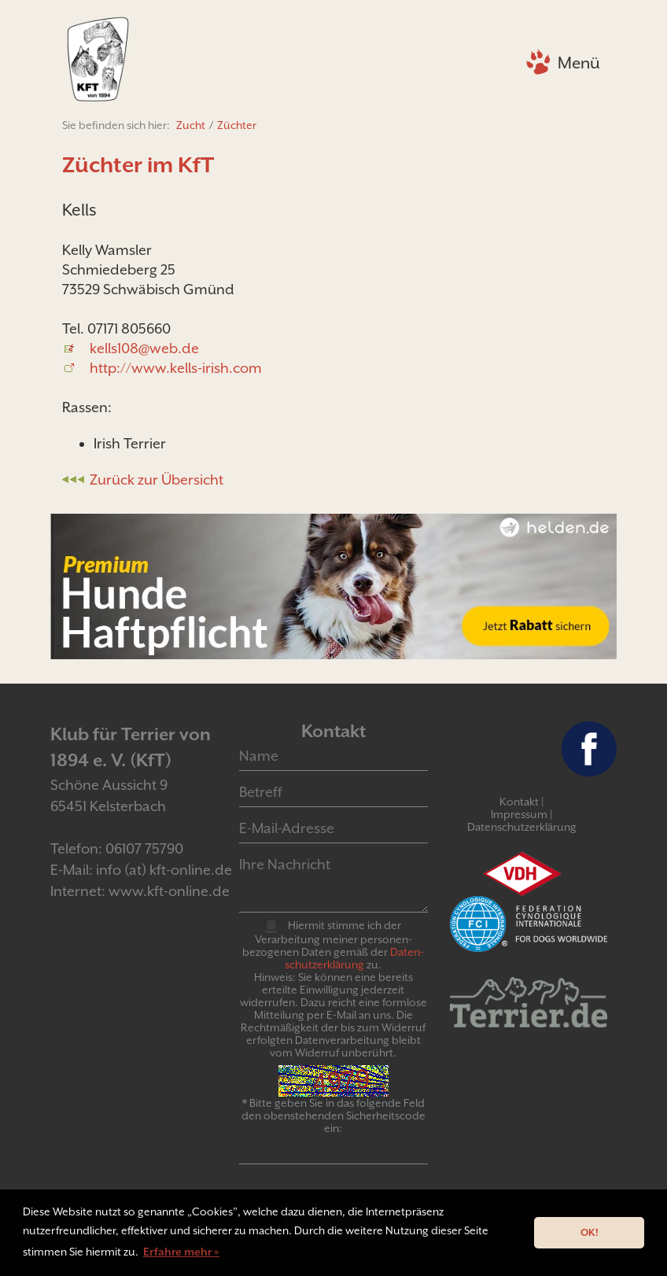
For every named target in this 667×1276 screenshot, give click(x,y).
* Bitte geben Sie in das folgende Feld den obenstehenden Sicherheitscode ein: (333, 1115)
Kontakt (519, 801)
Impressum (519, 814)
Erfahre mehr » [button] (181, 1251)
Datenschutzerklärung (522, 827)
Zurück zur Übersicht (156, 479)
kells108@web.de (144, 348)
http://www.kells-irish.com (176, 368)
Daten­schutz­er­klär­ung (354, 958)
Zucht (190, 125)
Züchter (236, 125)
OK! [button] (589, 1232)
